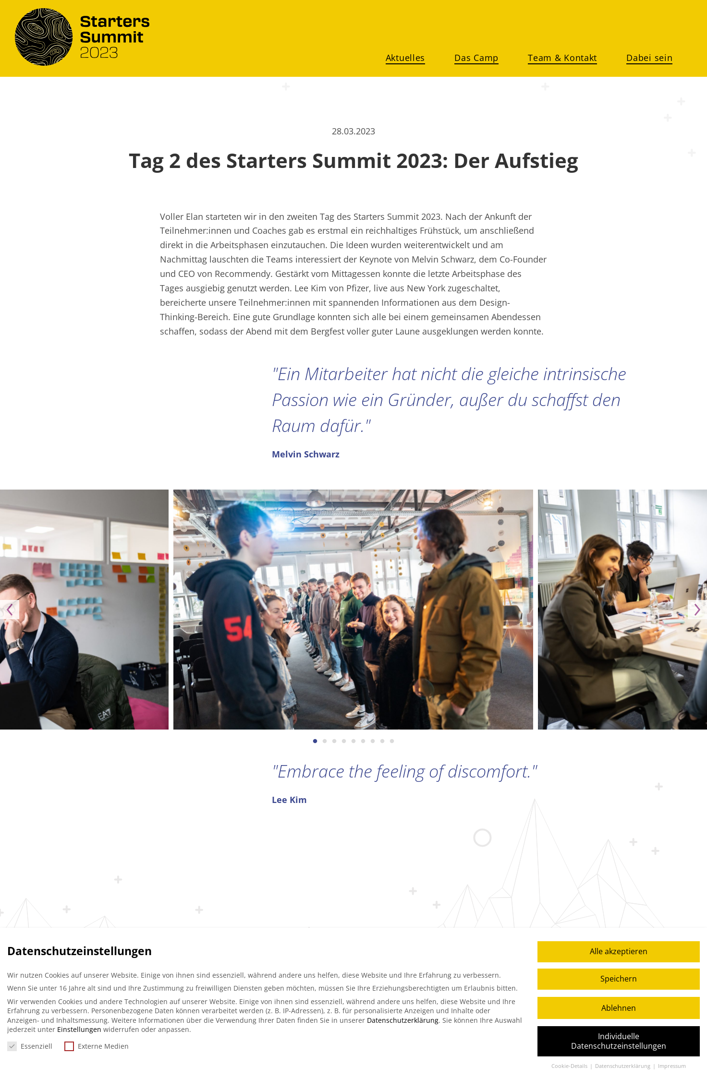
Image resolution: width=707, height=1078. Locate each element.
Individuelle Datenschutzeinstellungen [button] (618, 1041)
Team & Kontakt (562, 57)
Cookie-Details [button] (570, 1066)
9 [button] (392, 741)
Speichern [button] (618, 978)
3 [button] (334, 741)
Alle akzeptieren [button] (618, 951)
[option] (353, 610)
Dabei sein (649, 57)
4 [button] (344, 741)
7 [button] (373, 741)
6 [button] (363, 741)
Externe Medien (96, 1046)
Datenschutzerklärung (403, 1020)
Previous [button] (9, 609)
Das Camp (476, 57)
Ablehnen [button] (618, 1008)
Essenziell (29, 1046)
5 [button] (353, 741)
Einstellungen (79, 1029)
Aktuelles (405, 57)
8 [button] (382, 741)
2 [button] (324, 741)
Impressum (672, 1066)
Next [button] (697, 609)
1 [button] (315, 741)
